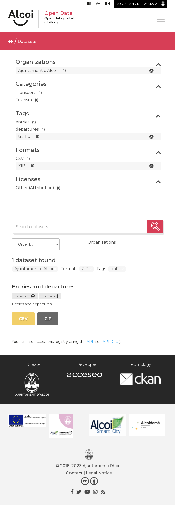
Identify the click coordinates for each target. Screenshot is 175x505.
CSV (23, 318)
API (90, 341)
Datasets (27, 41)
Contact (74, 473)
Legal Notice (99, 473)
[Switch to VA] (98, 4)
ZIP (47, 318)
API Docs (111, 341)
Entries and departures (43, 287)
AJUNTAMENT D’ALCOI (138, 3)
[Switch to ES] (89, 4)
